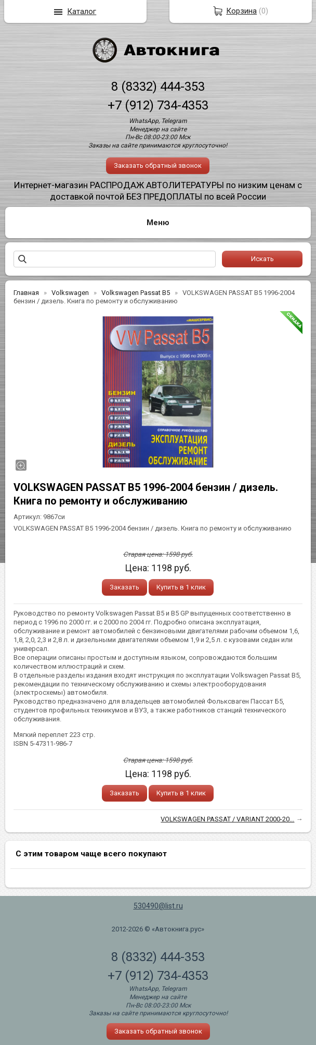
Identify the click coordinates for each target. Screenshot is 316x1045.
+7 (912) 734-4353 (158, 105)
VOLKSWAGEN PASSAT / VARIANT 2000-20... (227, 819)
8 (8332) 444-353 (158, 86)
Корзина (241, 11)
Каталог (81, 11)
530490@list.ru (158, 906)
